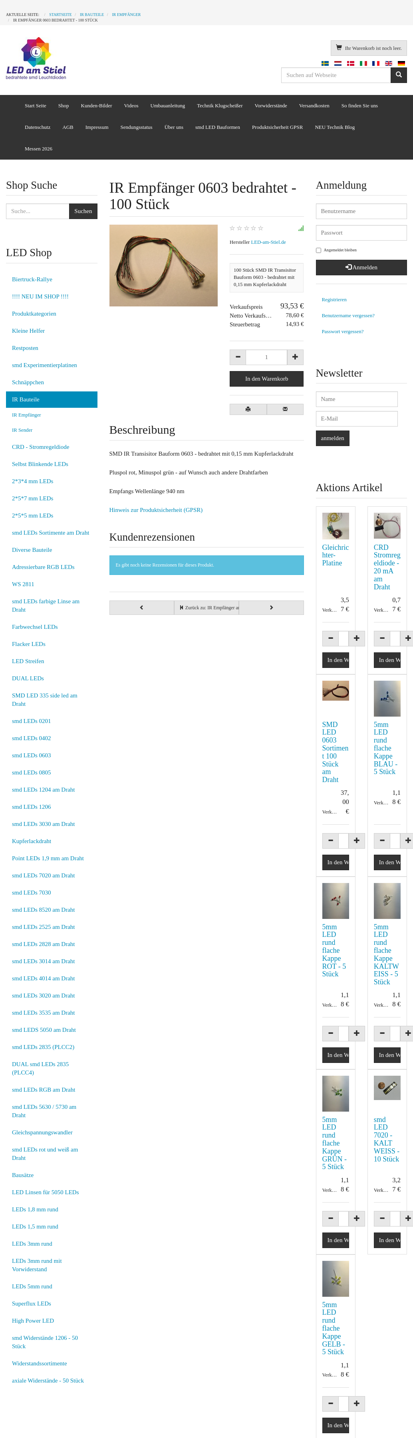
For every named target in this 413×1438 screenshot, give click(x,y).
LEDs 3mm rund (32, 1243)
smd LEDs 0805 (31, 772)
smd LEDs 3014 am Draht (43, 961)
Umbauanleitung (168, 106)
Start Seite (35, 106)
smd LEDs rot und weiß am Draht (45, 1153)
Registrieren (334, 299)
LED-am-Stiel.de (268, 242)
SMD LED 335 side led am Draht (44, 699)
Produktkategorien (34, 313)
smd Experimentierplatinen (44, 365)
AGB (67, 127)
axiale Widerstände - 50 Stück (48, 1380)
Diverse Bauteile (32, 550)
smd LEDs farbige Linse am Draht (45, 605)
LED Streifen (28, 661)
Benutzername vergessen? (348, 315)
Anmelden (361, 267)
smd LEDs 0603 (31, 755)
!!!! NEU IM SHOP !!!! (40, 296)
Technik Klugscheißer (219, 106)
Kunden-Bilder (96, 106)
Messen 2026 (38, 149)
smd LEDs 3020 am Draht (43, 995)
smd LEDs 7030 (31, 892)
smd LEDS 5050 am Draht (44, 1030)
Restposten (25, 348)
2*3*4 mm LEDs (32, 481)
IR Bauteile (26, 399)
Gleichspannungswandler (42, 1132)
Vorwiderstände (270, 106)
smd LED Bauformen (217, 127)
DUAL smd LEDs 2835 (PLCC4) (40, 1068)
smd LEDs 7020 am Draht (43, 875)
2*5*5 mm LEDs (32, 515)
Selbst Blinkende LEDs (40, 464)
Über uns (174, 127)
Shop (63, 106)
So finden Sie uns (360, 106)
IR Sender (22, 430)
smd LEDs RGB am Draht (43, 1089)
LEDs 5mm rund (32, 1286)
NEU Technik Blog (335, 127)
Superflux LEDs (31, 1303)
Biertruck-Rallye (32, 279)
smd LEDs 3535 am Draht (43, 1012)
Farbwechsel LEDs (35, 627)
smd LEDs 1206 (31, 807)
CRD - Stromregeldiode (40, 447)
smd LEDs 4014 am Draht (43, 978)
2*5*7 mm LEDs (32, 498)
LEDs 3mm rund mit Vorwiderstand (37, 1265)
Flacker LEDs (29, 644)
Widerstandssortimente (39, 1363)
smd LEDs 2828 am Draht (43, 944)
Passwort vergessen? (343, 331)
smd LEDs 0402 (31, 738)
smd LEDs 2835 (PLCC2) (43, 1047)
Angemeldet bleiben (336, 250)
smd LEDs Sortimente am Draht (50, 532)
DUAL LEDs (28, 678)
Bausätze (23, 1175)
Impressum (97, 127)
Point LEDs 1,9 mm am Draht (48, 858)
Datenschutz (37, 127)
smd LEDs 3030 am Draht (43, 824)
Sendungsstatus (137, 127)
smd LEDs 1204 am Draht (43, 789)
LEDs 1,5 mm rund (35, 1226)
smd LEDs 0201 (31, 721)
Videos (131, 106)
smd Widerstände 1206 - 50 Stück (45, 1342)
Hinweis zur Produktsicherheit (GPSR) (156, 510)
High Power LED (33, 1321)
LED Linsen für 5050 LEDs (45, 1192)
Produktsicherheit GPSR (277, 127)
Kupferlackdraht (31, 841)
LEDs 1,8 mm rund (35, 1209)
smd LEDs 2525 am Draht (43, 927)
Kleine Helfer (28, 331)
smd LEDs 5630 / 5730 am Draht (44, 1111)
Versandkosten (314, 106)
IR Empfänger (26, 415)
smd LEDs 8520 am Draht (43, 910)
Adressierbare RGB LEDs (43, 567)
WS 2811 (23, 584)
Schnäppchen (28, 382)
